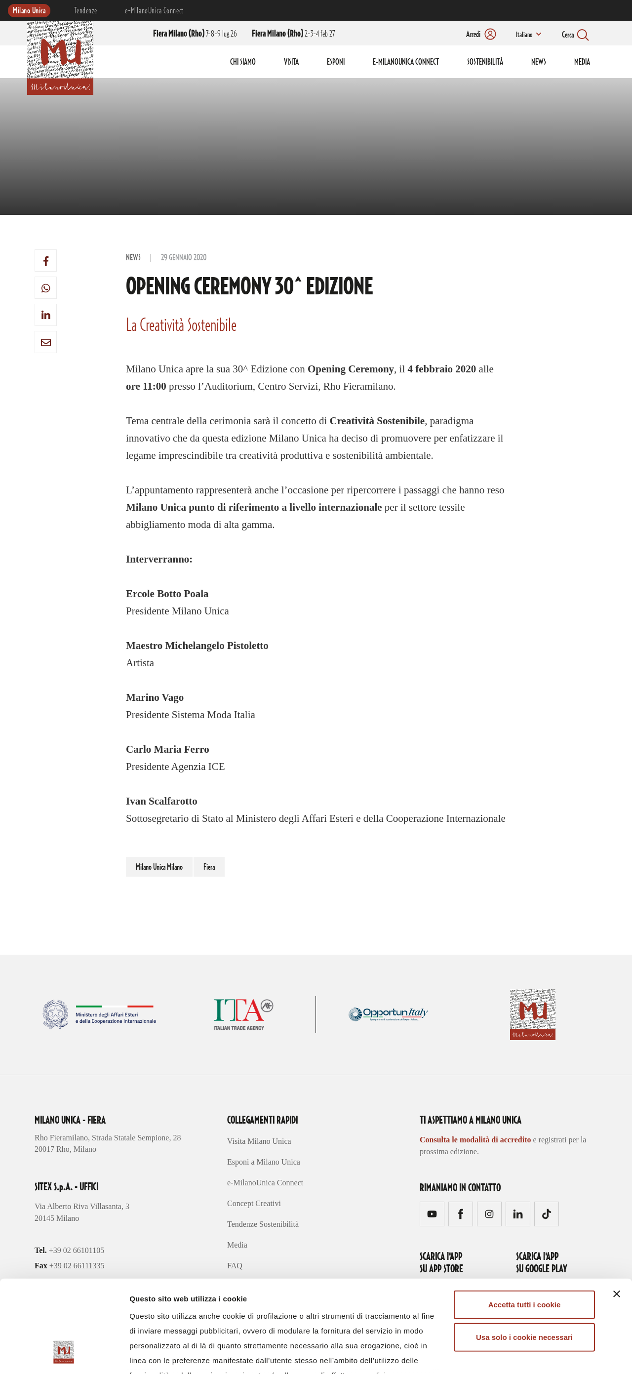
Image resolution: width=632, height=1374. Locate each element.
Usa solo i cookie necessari (524, 1255)
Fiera (209, 867)
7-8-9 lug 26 (195, 34)
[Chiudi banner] (616, 1212)
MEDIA (582, 62)
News (133, 258)
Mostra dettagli (519, 1354)
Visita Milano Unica (259, 1141)
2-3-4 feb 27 (293, 34)
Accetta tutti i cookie (524, 1223)
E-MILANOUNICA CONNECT (406, 62)
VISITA (291, 62)
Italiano (524, 35)
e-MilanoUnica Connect (154, 11)
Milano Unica (29, 11)
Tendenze (85, 11)
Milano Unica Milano (159, 867)
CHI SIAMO (243, 62)
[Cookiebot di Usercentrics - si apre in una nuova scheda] (64, 1354)
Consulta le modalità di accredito (475, 1139)
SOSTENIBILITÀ (485, 62)
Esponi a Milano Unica (263, 1162)
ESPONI (336, 62)
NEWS (538, 62)
